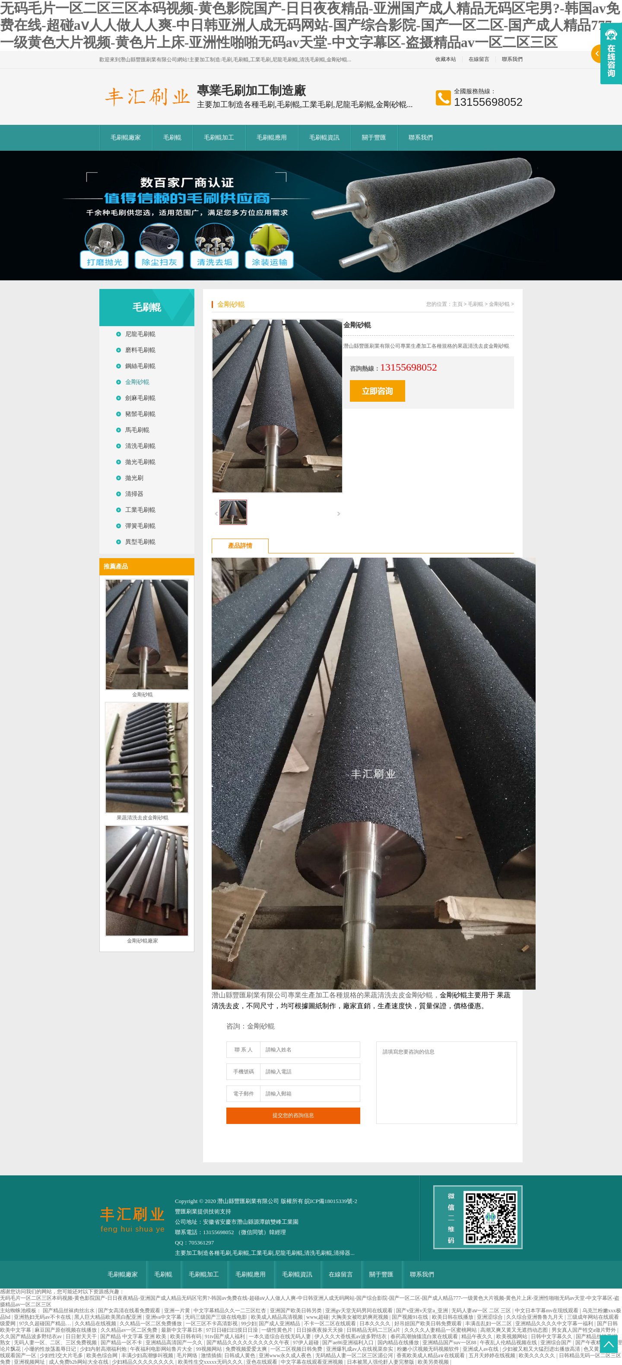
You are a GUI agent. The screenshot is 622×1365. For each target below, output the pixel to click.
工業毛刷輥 (140, 510)
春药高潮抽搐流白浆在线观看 (424, 1336)
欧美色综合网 (102, 1355)
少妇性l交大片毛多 (62, 1355)
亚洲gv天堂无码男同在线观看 (359, 1311)
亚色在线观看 (262, 1362)
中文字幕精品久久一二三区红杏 (230, 1311)
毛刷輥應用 (272, 137)
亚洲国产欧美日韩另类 (296, 1311)
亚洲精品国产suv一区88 (450, 1343)
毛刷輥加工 (219, 137)
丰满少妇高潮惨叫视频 (148, 1355)
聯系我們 (512, 59)
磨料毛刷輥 (140, 350)
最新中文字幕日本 (182, 1330)
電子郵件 (243, 1094)
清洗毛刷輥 (140, 446)
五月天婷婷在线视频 (493, 1355)
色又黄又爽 (597, 1349)
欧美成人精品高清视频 (277, 1317)
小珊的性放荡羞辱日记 (50, 1349)
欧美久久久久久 (537, 1355)
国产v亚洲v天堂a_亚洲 (422, 1311)
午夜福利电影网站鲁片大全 (162, 1349)
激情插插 (211, 1355)
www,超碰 (317, 1317)
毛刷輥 (172, 137)
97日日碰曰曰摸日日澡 (232, 1330)
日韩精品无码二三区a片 (374, 1330)
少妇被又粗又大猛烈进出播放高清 (541, 1349)
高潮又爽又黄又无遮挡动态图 (514, 1330)
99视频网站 (209, 1349)
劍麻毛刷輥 (140, 398)
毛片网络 (188, 1355)
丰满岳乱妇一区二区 (489, 1324)
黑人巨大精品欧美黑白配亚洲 (108, 1317)
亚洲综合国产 (556, 1343)
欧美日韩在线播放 (453, 1317)
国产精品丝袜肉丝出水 (69, 1311)
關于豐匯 (374, 137)
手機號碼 (243, 1072)
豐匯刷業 (186, 1211)
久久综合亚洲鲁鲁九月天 (535, 1317)
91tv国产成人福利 (225, 1336)
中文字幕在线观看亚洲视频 (312, 1362)
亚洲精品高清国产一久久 (175, 1343)
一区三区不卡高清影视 (212, 1324)
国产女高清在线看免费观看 (130, 1311)
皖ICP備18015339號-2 (331, 1201)
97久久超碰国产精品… (45, 1324)
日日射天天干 (82, 1336)
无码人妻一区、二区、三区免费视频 (56, 1343)
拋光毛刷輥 (140, 462)
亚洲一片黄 (177, 1311)
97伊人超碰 (306, 1343)
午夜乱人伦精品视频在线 (509, 1343)
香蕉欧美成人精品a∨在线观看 (431, 1355)
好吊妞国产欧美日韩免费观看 (428, 1324)
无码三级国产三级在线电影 (216, 1317)
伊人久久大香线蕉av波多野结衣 (351, 1336)
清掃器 (134, 494)
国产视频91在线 (410, 1317)
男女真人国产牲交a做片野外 (584, 1330)
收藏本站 (445, 59)
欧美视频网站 (512, 1336)
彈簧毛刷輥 (140, 526)
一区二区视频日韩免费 (297, 1349)
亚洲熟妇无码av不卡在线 (43, 1317)
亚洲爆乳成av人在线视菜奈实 (360, 1349)
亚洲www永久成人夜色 (286, 1355)
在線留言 (479, 59)
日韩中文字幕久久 (552, 1336)
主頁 (457, 304)
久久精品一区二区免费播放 (151, 1324)
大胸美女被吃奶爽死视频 (360, 1317)
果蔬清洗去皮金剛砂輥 (142, 818)
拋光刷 (134, 478)
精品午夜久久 (477, 1336)
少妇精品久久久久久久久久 (143, 1362)
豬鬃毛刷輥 (140, 414)
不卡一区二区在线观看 (330, 1324)
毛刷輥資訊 (324, 137)
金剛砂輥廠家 (142, 941)
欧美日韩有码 (186, 1336)
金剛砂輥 (137, 382)
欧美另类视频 (434, 1362)
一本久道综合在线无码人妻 (280, 1336)
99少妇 (249, 1324)
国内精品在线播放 (399, 1343)
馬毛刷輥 (137, 430)
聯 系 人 (244, 1050)
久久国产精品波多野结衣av (31, 1336)
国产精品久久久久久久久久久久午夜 (248, 1343)
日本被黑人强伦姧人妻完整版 (381, 1362)
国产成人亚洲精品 (280, 1324)
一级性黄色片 (277, 1330)
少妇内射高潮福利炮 (104, 1349)
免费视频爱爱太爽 (246, 1349)
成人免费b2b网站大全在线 (79, 1362)
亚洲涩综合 (490, 1317)
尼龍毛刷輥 (140, 334)
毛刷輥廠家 (126, 137)
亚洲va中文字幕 (164, 1317)
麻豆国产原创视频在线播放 (66, 1330)
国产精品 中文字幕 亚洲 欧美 (134, 1336)
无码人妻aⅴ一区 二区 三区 (481, 1311)
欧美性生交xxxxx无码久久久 (211, 1362)
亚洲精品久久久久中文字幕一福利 (554, 1324)
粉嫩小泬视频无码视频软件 (428, 1349)
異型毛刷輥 (140, 542)
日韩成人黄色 (240, 1355)
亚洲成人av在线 (481, 1349)
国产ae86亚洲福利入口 (348, 1343)
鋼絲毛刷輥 (140, 366)
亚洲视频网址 (30, 1362)
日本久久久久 (375, 1324)
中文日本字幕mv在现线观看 (547, 1311)
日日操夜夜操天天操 (320, 1330)
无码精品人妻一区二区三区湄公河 (354, 1355)
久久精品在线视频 (96, 1324)
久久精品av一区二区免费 (130, 1330)
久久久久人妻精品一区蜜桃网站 (441, 1330)
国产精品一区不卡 (122, 1343)
